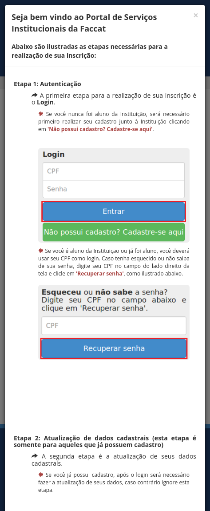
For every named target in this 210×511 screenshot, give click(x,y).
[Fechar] (195, 15)
